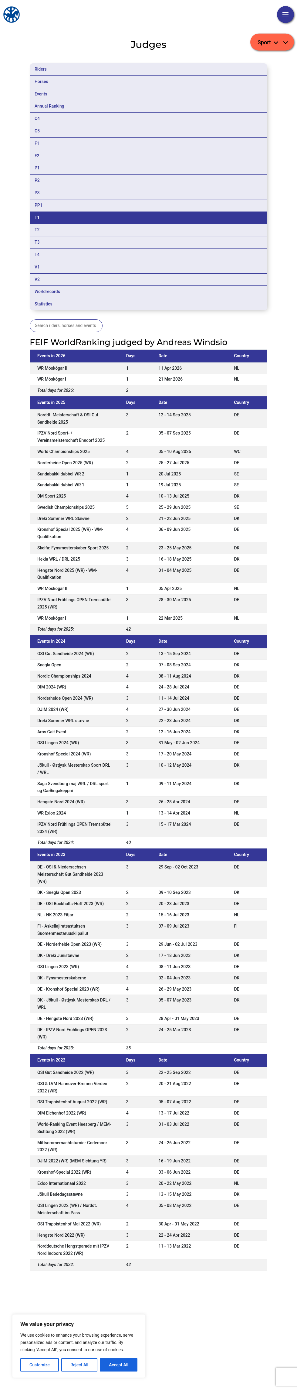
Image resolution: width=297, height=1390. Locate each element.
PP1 (38, 205)
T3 (37, 242)
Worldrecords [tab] (47, 291)
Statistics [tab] (43, 304)
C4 (37, 118)
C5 (37, 130)
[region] (79, 1346)
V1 (37, 267)
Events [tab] (41, 94)
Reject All (79, 1364)
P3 (37, 192)
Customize (39, 1364)
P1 (37, 167)
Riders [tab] (41, 69)
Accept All (118, 1364)
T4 (37, 254)
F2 (37, 155)
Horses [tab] (41, 81)
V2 (37, 279)
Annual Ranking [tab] (49, 106)
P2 (37, 180)
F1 (37, 143)
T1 (37, 217)
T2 (37, 229)
